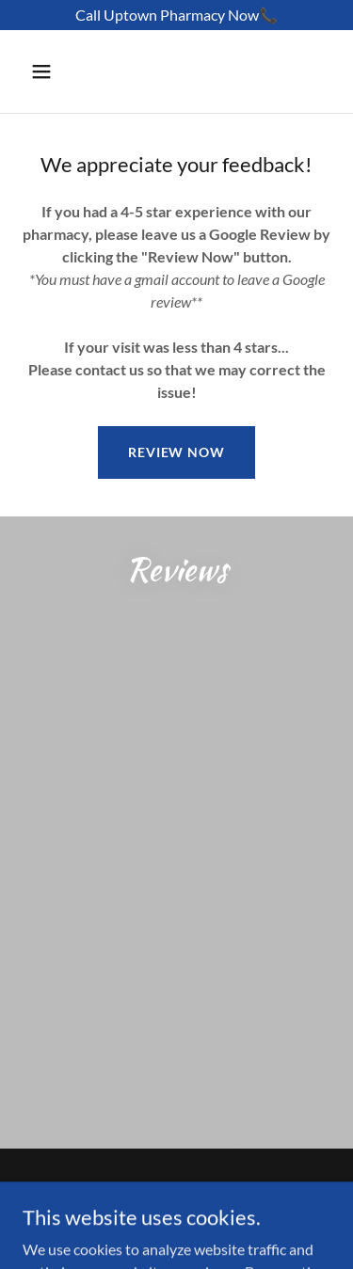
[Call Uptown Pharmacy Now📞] (176, 15)
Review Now (176, 452)
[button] (58, 71)
